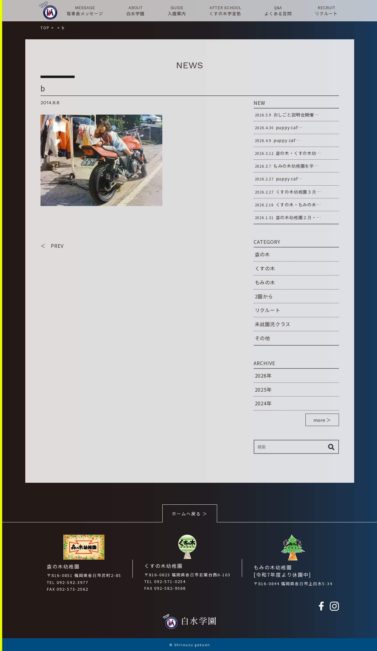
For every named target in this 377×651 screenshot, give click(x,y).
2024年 (263, 403)
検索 (331, 447)
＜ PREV (52, 245)
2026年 (263, 375)
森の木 (262, 254)
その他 (262, 338)
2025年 (263, 389)
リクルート (267, 310)
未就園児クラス (273, 324)
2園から (264, 296)
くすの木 (265, 268)
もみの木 (265, 282)
